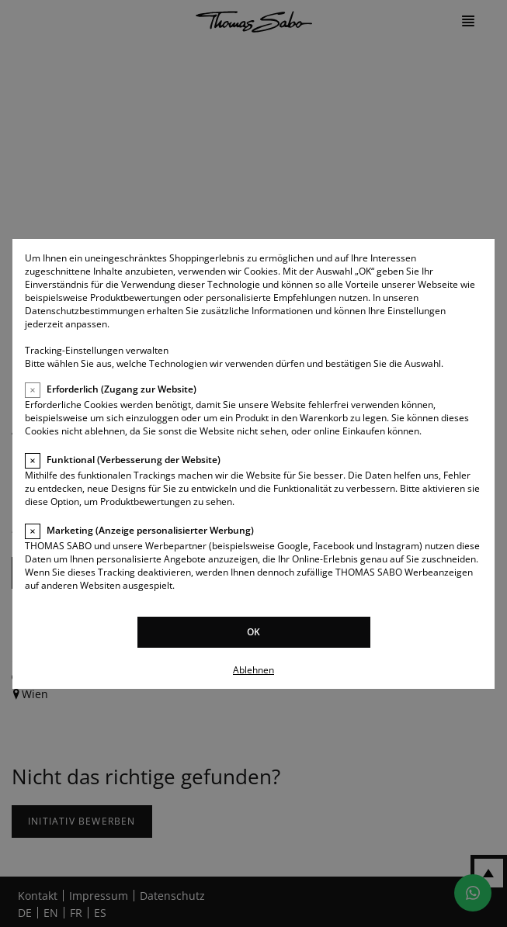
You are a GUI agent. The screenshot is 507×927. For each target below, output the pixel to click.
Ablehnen (253, 669)
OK (253, 631)
